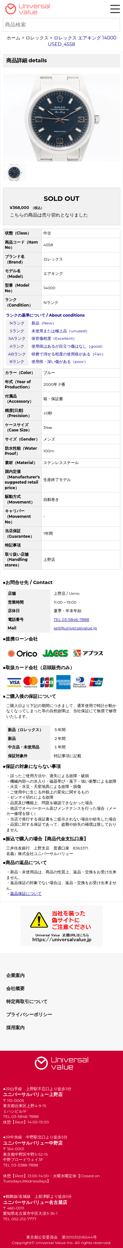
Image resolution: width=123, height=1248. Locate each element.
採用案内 (15, 1027)
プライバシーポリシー (29, 1014)
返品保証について (26, 893)
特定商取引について (27, 1001)
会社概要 (15, 988)
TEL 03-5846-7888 (71, 619)
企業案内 (15, 975)
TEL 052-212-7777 (19, 1218)
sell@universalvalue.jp (75, 627)
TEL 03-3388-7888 (20, 1165)
